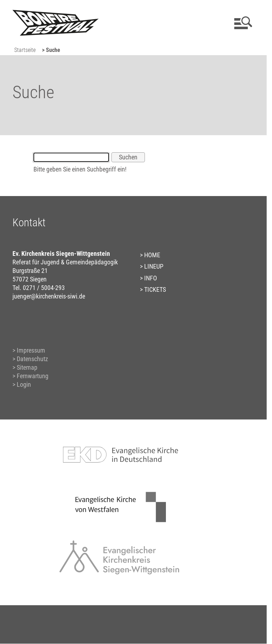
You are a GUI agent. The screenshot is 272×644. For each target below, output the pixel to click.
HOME (152, 255)
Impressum (31, 350)
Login (24, 384)
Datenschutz (32, 359)
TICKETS (155, 289)
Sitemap (27, 367)
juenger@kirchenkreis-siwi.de (48, 296)
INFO (150, 278)
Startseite (25, 50)
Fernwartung (32, 376)
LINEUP (153, 266)
